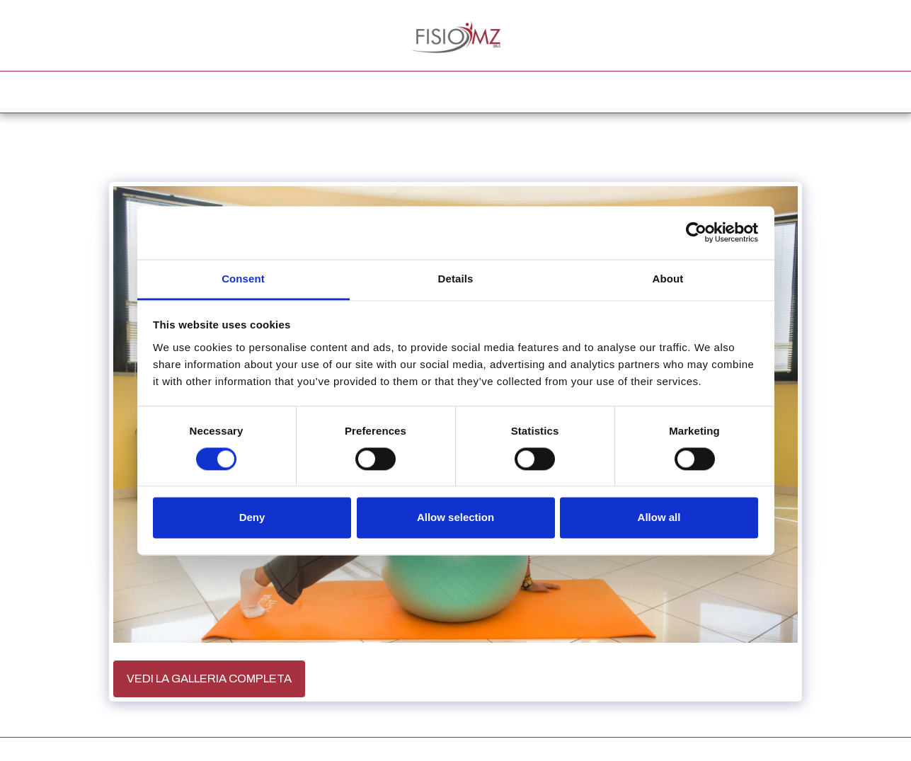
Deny (252, 518)
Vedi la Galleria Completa (209, 679)
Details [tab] (456, 279)
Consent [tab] (243, 279)
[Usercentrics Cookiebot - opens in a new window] (696, 232)
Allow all (659, 518)
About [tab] (668, 279)
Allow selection (455, 518)
